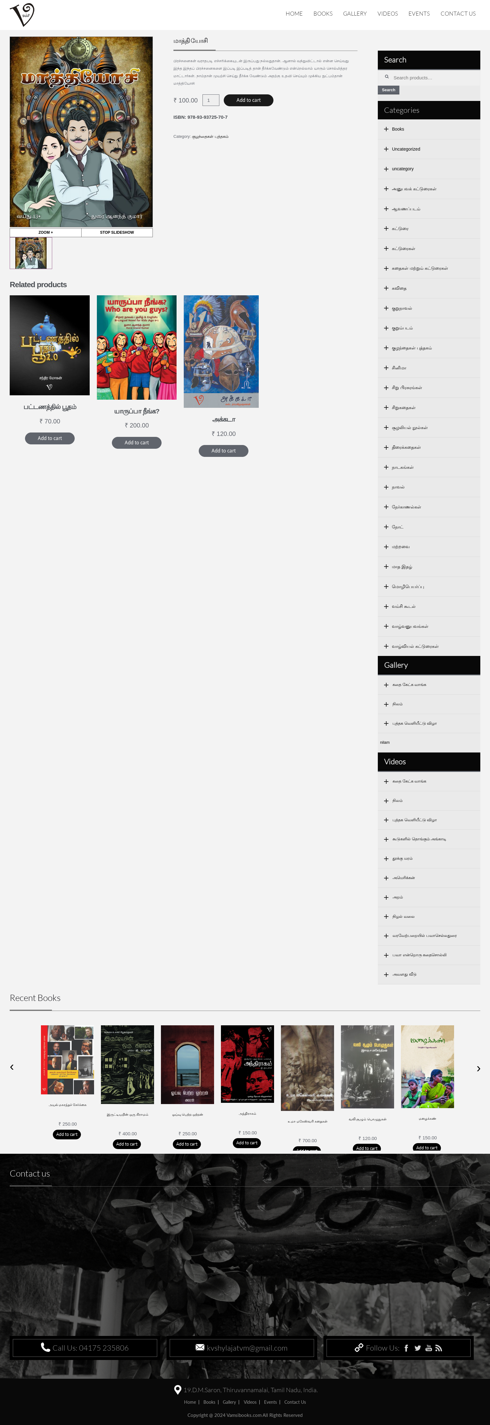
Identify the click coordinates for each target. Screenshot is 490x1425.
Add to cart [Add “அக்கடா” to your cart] (224, 451)
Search (388, 90)
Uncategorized (406, 149)
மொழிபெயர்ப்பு (408, 586)
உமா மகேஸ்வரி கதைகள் (308, 1121)
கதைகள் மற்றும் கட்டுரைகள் (420, 268)
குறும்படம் (402, 327)
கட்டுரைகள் (403, 248)
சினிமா (399, 367)
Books (322, 13)
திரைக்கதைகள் (406, 447)
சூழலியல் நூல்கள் (410, 427)
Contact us (458, 13)
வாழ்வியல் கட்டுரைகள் (415, 646)
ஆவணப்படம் (406, 208)
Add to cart (249, 100)
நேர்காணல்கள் (406, 506)
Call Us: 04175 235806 (90, 1347)
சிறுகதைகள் (404, 407)
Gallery (355, 13)
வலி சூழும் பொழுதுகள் (368, 1119)
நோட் (397, 526)
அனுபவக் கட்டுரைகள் (414, 188)
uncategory (402, 168)
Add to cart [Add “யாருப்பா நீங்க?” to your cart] (137, 443)
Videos (388, 13)
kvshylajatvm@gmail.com (247, 1347)
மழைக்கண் (427, 1118)
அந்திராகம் (247, 1113)
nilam (385, 742)
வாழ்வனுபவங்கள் (410, 626)
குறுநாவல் (402, 308)
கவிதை (399, 288)
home (190, 1402)
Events (419, 13)
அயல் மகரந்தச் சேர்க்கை (68, 1105)
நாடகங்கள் (403, 467)
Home (294, 13)
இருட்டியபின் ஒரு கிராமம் (127, 1114)
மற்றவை (401, 546)
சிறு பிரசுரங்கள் (407, 387)
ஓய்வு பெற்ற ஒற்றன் (187, 1114)
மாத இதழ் (402, 566)
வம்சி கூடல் (404, 606)
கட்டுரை (400, 228)
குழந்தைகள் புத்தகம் (210, 136)
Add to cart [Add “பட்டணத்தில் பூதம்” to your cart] (50, 438)
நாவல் (398, 486)
